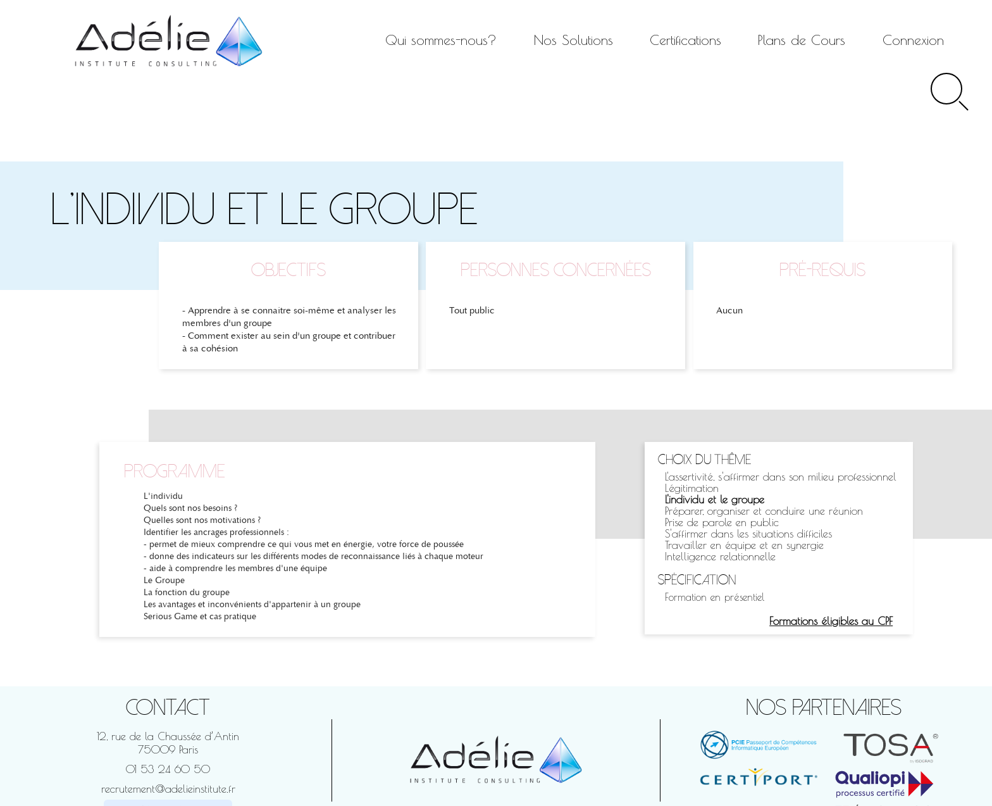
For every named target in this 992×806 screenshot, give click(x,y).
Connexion (913, 39)
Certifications (685, 39)
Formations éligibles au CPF (831, 620)
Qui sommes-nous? (441, 39)
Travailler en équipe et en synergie (744, 544)
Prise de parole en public (722, 522)
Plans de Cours (801, 39)
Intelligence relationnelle (720, 556)
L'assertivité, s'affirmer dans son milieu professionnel (780, 476)
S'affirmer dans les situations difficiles (748, 533)
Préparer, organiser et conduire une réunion (764, 510)
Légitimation (692, 487)
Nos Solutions (573, 39)
